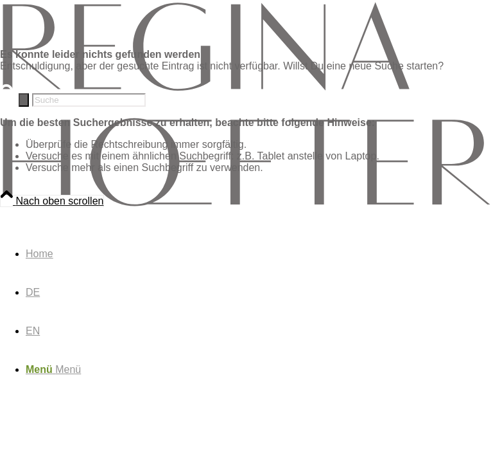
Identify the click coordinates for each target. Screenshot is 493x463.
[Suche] (89, 100)
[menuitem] (259, 254)
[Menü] (53, 369)
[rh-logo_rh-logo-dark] (246, 204)
